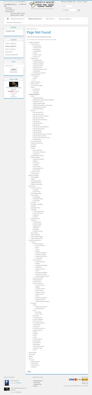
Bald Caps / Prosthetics (39, 159)
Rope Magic (36, 229)
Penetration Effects (35, 207)
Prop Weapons (37, 344)
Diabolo (33, 179)
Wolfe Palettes (37, 71)
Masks (35, 305)
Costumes (33, 242)
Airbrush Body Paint (35, 74)
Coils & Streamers (38, 224)
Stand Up (36, 216)
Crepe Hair (36, 164)
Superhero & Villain (40, 299)
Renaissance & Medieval (41, 272)
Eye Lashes (33, 144)
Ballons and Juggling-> (10, 49)
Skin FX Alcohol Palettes (36, 85)
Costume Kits (36, 326)
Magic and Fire (50, 19)
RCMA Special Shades (38, 108)
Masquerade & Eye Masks (41, 306)
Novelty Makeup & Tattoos (37, 155)
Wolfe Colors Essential (39, 62)
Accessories (36, 76)
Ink (34, 80)
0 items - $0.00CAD (66, 1)
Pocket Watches (37, 342)
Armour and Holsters (38, 319)
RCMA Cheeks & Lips (38, 101)
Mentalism (33, 206)
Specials (31, 356)
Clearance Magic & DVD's (37, 238)
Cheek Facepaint (37, 46)
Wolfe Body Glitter (38, 60)
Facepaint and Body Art (18, 19)
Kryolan (33, 148)
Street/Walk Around (35, 218)
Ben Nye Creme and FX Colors (40, 119)
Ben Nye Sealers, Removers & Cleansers (43, 134)
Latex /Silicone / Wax (38, 168)
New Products (32, 354)
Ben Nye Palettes (37, 130)
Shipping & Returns (35, 361)
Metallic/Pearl (37, 49)
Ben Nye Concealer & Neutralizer (41, 116)
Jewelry (35, 337)
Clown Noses (36, 162)
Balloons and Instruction (36, 184)
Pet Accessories (37, 341)
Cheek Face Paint (35, 44)
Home (28, 28)
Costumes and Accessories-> (11, 54)
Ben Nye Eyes (37, 121)
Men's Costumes (37, 260)
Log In (74, 1)
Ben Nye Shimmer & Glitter (40, 135)
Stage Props (36, 215)
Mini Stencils (36, 90)
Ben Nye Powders (38, 132)
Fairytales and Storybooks (41, 265)
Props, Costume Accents (39, 346)
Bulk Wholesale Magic (36, 193)
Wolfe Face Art (34, 58)
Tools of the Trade (35, 171)
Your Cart (79, 1)
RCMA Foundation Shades (39, 103)
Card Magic (36, 189)
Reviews (31, 358)
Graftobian (33, 146)
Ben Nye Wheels (37, 139)
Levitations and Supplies (36, 204)
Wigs (35, 310)
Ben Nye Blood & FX (38, 112)
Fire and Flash (34, 233)
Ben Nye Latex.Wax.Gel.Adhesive (41, 126)
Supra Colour (36, 153)
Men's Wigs (38, 312)
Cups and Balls (37, 197)
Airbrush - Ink (37, 56)
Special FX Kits (37, 170)
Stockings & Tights (38, 348)
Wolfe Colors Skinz (38, 67)
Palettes (35, 53)
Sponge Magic (37, 200)
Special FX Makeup (35, 157)
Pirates (37, 270)
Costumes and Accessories (14, 22)
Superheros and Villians (41, 274)
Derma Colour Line (38, 150)
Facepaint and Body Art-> (11, 43)
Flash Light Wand (15, 380)
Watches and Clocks (38, 231)
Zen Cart (86, 385)
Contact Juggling (35, 177)
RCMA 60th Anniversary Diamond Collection (44, 99)
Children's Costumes (38, 243)
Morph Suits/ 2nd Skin (38, 278)
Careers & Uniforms (40, 261)
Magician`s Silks (37, 225)
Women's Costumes (38, 283)
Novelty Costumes (38, 279)
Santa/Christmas (37, 281)
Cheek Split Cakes (38, 47)
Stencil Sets (36, 92)
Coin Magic (33, 202)
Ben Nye (33, 110)
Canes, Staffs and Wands (39, 323)
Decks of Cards (37, 191)
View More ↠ (14, 96)
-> (11, 46)
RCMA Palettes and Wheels (40, 107)
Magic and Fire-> (9, 52)
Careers (37, 249)
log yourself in (22, 1)
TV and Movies (39, 258)
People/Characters (40, 308)
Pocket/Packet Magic (38, 198)
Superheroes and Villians (41, 256)
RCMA (32, 96)
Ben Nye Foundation (38, 123)
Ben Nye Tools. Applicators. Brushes (42, 137)
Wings (35, 350)
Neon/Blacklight (37, 51)
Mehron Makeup (35, 173)
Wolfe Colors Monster (38, 65)
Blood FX (36, 161)
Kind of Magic (75, 385)
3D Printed (36, 315)
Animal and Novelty (40, 245)
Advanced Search (14, 72)
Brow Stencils (37, 89)
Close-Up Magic (34, 195)
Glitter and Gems (35, 83)
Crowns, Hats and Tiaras (39, 328)
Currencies (13, 27)
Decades (38, 251)
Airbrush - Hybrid (37, 55)
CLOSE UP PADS (37, 222)
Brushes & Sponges (35, 81)
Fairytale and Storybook (41, 252)
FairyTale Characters (40, 288)
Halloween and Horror (41, 254)
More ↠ (13, 95)
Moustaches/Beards (38, 339)
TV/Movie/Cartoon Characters (42, 276)
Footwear (36, 333)
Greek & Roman (39, 290)
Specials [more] (14, 79)
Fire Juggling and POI (36, 180)
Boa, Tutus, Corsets (38, 321)
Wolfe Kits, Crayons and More (40, 69)
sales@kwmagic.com (11, 4)
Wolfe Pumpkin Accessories (40, 72)
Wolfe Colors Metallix (38, 63)
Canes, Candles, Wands (39, 211)
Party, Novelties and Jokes (37, 236)
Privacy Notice (34, 363)
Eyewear (35, 332)
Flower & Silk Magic (38, 213)
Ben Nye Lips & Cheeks (39, 128)
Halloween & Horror (40, 269)
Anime (37, 247)
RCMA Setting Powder (38, 98)
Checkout (85, 1)
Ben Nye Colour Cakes (39, 114)
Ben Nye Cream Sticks (38, 117)
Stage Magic (34, 209)
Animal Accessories (38, 317)
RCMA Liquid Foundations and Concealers (43, 105)
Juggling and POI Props (36, 182)
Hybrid (35, 78)
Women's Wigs (39, 314)
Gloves (35, 335)
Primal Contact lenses (36, 141)
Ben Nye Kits (36, 125)
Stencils (33, 87)
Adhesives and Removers (37, 143)
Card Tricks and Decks (36, 188)
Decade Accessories (38, 330)
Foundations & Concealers (40, 152)
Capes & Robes (37, 324)
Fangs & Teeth (37, 166)
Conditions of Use (35, 365)
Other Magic (36, 227)
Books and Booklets (35, 234)
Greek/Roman (39, 267)
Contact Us (33, 367)
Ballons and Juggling (65, 19)
